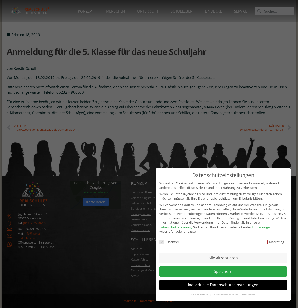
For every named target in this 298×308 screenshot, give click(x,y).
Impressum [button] (248, 286)
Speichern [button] (223, 263)
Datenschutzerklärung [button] (225, 286)
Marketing (273, 234)
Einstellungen (261, 219)
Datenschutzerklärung (175, 219)
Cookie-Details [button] (200, 286)
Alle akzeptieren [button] (223, 250)
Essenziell (169, 234)
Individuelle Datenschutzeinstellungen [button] (223, 277)
